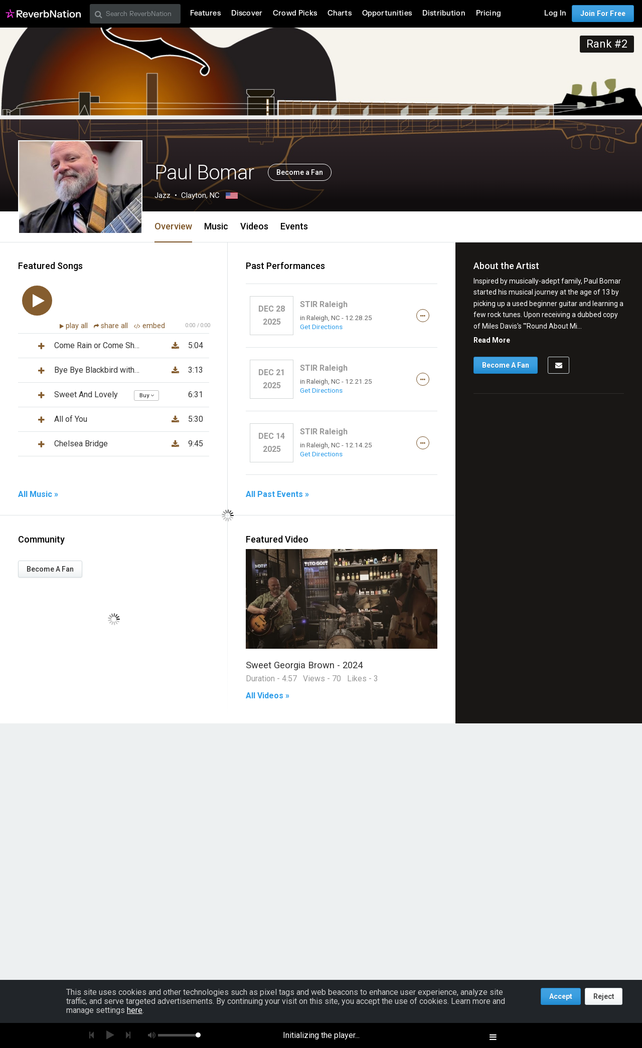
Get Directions (321, 327)
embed (149, 326)
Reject (603, 996)
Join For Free (602, 14)
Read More (491, 340)
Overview (173, 226)
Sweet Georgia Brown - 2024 (304, 665)
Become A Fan (50, 569)
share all (112, 326)
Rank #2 (606, 44)
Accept (560, 996)
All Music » (38, 494)
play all (78, 326)
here (134, 1010)
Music (216, 226)
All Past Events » (277, 494)
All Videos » (267, 695)
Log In (555, 13)
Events (294, 226)
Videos (254, 226)
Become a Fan (299, 172)
